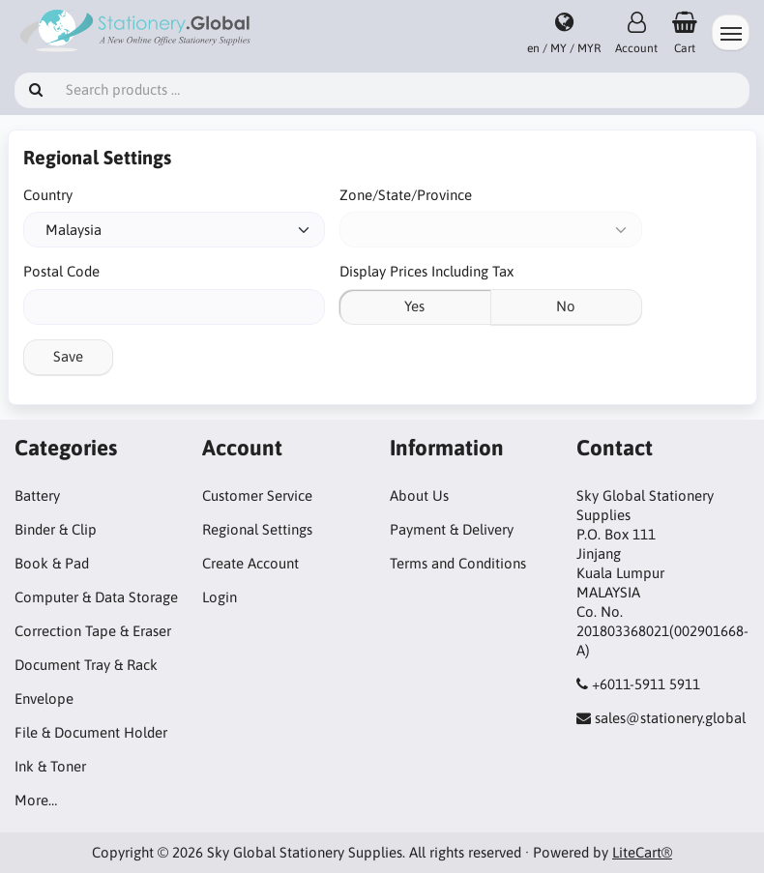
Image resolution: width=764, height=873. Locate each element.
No (565, 306)
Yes (414, 306)
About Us (419, 495)
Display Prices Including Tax (426, 271)
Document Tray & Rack (86, 664)
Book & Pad (52, 563)
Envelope (44, 698)
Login (219, 597)
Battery (37, 495)
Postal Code (61, 271)
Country (48, 195)
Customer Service (257, 495)
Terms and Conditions (458, 563)
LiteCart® (642, 852)
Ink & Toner (50, 766)
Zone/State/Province (405, 195)
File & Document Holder (91, 732)
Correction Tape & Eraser (93, 631)
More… (36, 800)
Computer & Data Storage (96, 597)
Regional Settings (257, 529)
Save (68, 356)
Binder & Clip (56, 529)
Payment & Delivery (452, 529)
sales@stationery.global (670, 718)
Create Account (250, 563)
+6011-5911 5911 (646, 684)
